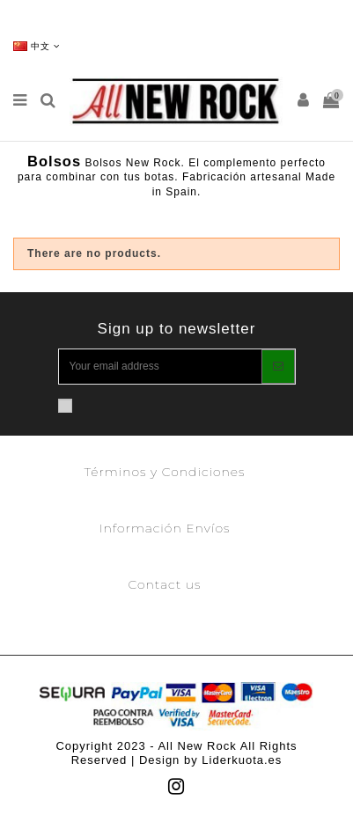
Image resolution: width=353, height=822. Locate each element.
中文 (37, 46)
